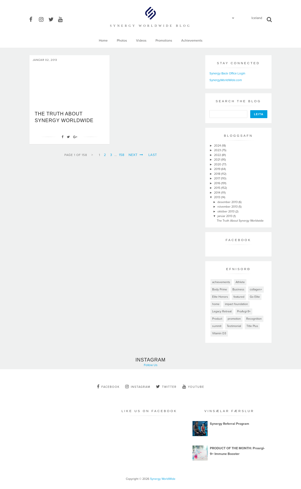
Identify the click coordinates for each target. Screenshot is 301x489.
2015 (217, 188)
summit (216, 326)
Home (103, 40)
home (215, 304)
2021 (217, 159)
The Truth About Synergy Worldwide (240, 220)
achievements (221, 282)
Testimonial (234, 326)
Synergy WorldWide (162, 479)
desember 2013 (228, 202)
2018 (217, 174)
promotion (234, 318)
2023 (218, 150)
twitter (166, 386)
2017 (217, 178)
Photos (122, 40)
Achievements (191, 40)
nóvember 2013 (228, 206)
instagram (137, 386)
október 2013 (226, 211)
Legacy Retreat (222, 311)
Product (217, 318)
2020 (218, 164)
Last (152, 155)
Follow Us (150, 365)
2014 (217, 192)
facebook (108, 386)
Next (136, 155)
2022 (218, 155)
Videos (141, 40)
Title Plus (252, 326)
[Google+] (75, 136)
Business (238, 289)
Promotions (164, 40)
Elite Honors (220, 297)
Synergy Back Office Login (227, 73)
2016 (217, 183)
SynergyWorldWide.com (225, 80)
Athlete (240, 282)
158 (121, 155)
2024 (218, 145)
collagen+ (256, 289)
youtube (193, 386)
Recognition (254, 318)
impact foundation (236, 304)
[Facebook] (63, 136)
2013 (217, 197)
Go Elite (255, 297)
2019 (217, 169)
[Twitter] (68, 136)
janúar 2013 (225, 216)
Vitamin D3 (219, 333)
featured (238, 297)
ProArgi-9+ (244, 311)
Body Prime (219, 289)
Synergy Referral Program (229, 424)
